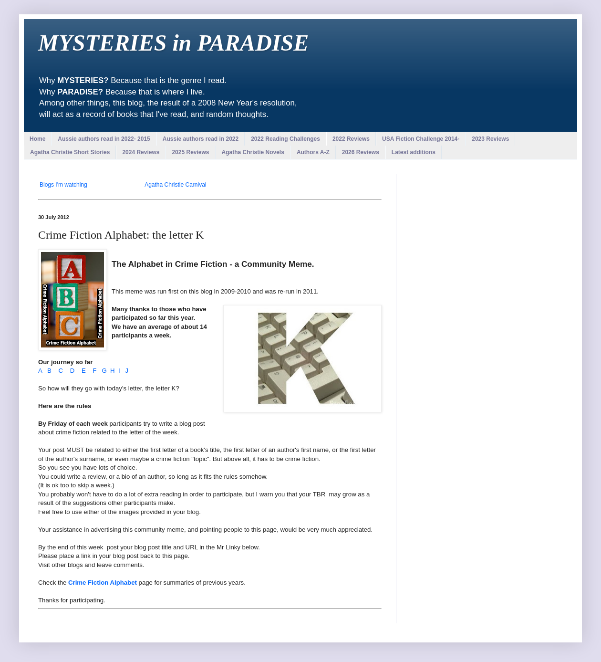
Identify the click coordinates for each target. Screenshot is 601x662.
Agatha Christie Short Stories (70, 152)
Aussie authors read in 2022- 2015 (104, 139)
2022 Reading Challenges (285, 139)
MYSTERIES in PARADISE (173, 42)
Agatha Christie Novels (253, 152)
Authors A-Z (313, 152)
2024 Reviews (140, 152)
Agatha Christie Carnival (175, 184)
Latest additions (413, 152)
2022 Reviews (351, 139)
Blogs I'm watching (63, 184)
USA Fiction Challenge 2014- (420, 139)
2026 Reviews (360, 152)
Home (37, 139)
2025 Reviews (190, 152)
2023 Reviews (490, 139)
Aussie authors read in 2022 (200, 139)
